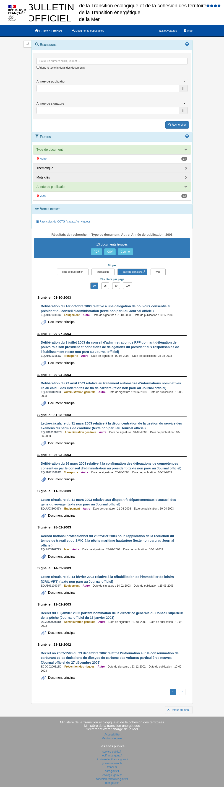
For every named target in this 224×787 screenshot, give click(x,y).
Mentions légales (112, 738)
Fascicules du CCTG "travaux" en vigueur (63, 221)
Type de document (49, 149)
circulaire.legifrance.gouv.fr (112, 759)
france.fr (112, 767)
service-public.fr (112, 751)
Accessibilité (112, 734)
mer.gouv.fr (112, 782)
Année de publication (51, 187)
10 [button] (94, 285)
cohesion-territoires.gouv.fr (112, 779)
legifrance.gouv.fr (112, 755)
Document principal (61, 322)
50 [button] (116, 285)
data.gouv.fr (112, 771)
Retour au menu (178, 710)
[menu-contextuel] (37, 67)
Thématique (44, 168)
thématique (103, 271)
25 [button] (105, 285)
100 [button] (127, 285)
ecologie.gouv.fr (112, 775)
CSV (110, 251)
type (158, 271)
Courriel (125, 251)
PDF (96, 251)
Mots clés (43, 177)
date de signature (132, 271)
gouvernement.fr (112, 763)
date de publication (72, 271)
